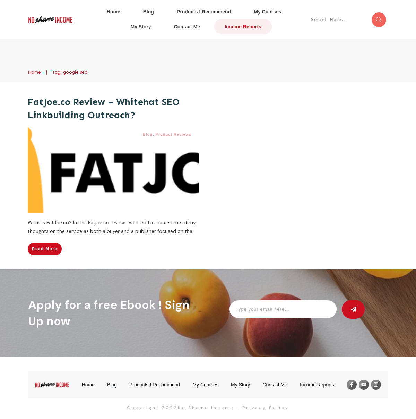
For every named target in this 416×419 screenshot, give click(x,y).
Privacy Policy (265, 407)
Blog (148, 134)
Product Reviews (173, 134)
